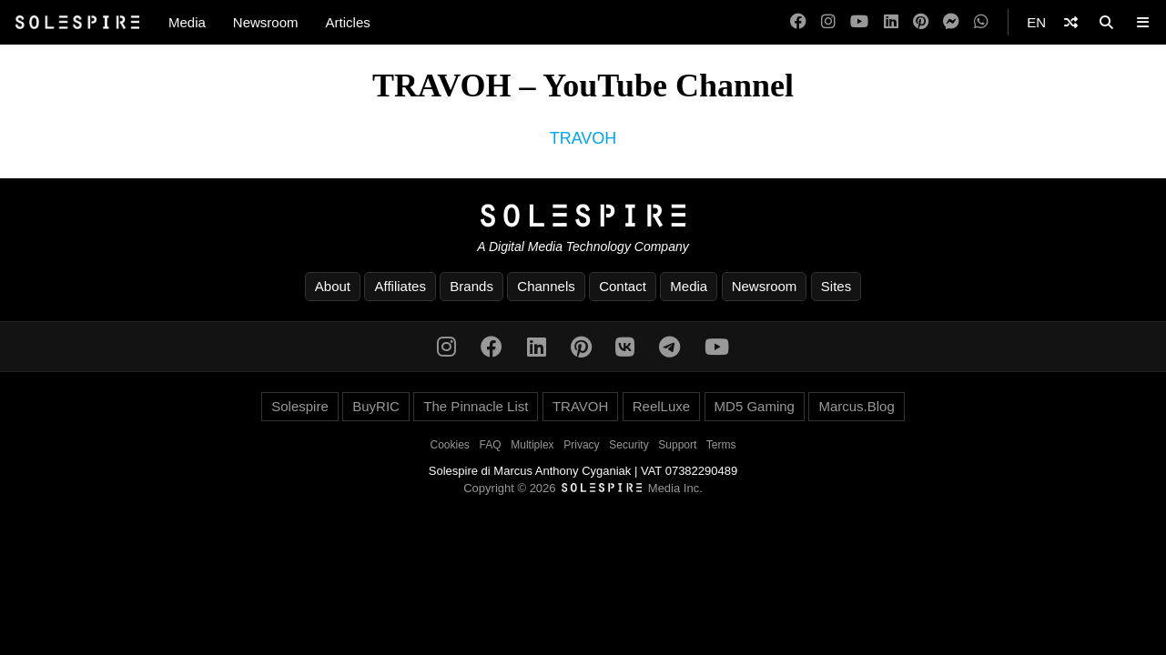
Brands (471, 286)
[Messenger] (951, 22)
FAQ (491, 444)
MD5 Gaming (755, 406)
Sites (836, 286)
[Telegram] (669, 347)
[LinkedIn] (891, 22)
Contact (622, 286)
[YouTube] (859, 22)
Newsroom (266, 22)
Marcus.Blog (856, 406)
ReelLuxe (661, 406)
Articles (348, 22)
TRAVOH (583, 138)
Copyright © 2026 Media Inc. (583, 488)
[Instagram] (828, 22)
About (332, 286)
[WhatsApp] (981, 22)
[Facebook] (798, 22)
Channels (545, 286)
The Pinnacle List (475, 406)
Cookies (450, 444)
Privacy (581, 444)
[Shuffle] (1071, 22)
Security (628, 444)
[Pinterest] (920, 22)
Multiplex (532, 444)
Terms (721, 444)
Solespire (300, 406)
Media (187, 22)
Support (677, 444)
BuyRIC (376, 406)
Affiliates (399, 286)
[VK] (624, 347)
